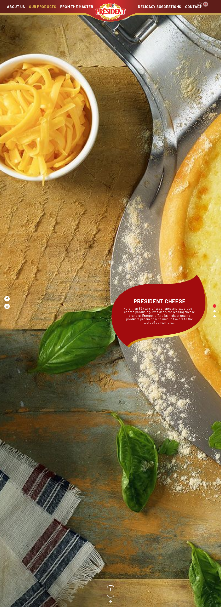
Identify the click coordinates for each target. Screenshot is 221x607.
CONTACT (193, 6)
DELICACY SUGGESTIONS (159, 6)
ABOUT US (16, 6)
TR (199, 2)
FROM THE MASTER (76, 6)
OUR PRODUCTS (42, 6)
